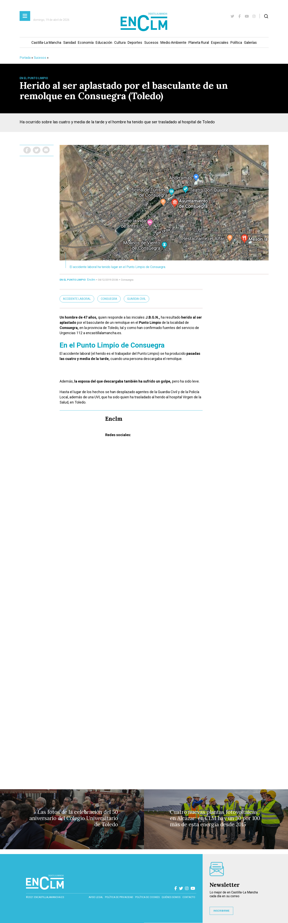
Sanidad (69, 42)
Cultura (120, 42)
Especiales (219, 42)
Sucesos (151, 42)
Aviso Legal (96, 897)
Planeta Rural (198, 42)
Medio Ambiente (173, 42)
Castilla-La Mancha (46, 42)
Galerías (250, 42)
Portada (25, 58)
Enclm (91, 279)
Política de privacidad (119, 897)
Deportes (135, 42)
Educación (104, 42)
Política (236, 42)
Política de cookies (147, 897)
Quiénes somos (171, 897)
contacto (188, 897)
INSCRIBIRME (221, 910)
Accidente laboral (77, 298)
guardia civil (136, 298)
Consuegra (109, 298)
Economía (86, 42)
